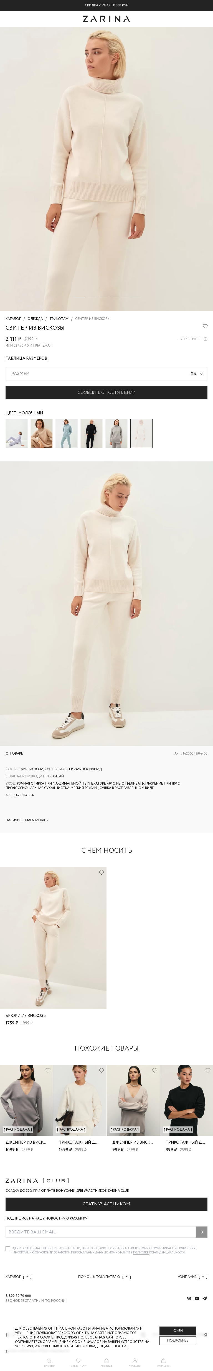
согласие (27, 1248)
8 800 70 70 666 (18, 1296)
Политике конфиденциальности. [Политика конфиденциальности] (95, 1346)
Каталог (19, 1277)
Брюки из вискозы (26, 1016)
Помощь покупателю (104, 1277)
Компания (192, 1277)
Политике (141, 1253)
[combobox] (106, 373)
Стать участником (106, 1204)
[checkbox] (8, 1248)
